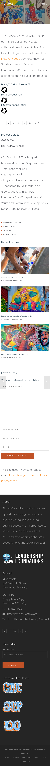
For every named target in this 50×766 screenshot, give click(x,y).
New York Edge (10, 58)
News (36, 757)
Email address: (8, 649)
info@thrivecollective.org (22, 614)
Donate (16, 757)
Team (44, 757)
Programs (26, 757)
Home (7, 757)
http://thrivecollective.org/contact (27, 619)
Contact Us (25, 761)
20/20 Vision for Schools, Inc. (20, 531)
